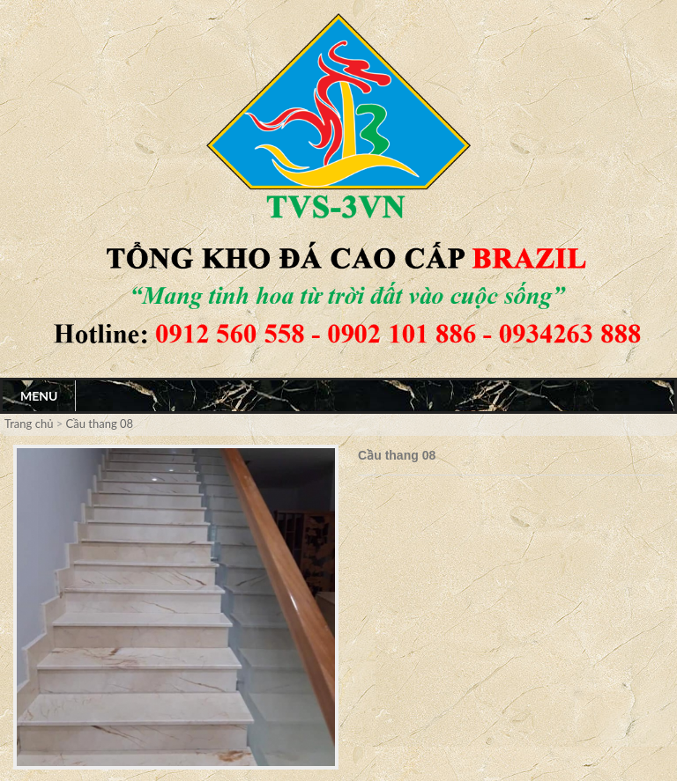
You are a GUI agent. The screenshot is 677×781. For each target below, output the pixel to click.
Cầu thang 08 (100, 423)
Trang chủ (30, 423)
